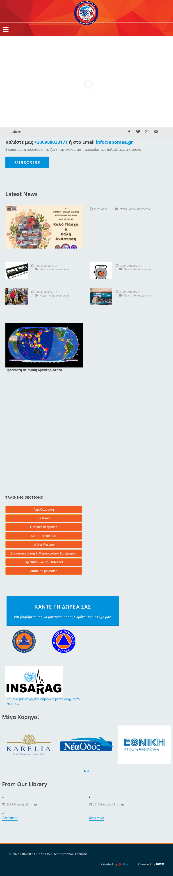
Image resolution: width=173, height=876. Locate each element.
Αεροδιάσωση (44, 509)
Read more (9, 818)
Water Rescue (44, 544)
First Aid (44, 518)
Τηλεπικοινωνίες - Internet (43, 562)
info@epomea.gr (114, 142)
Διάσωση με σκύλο (43, 571)
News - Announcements (135, 209)
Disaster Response (43, 527)
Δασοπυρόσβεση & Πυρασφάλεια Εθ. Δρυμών (43, 553)
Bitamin (126, 864)
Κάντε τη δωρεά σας (62, 611)
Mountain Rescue (44, 536)
